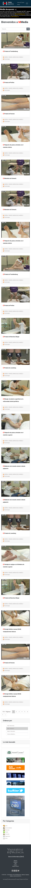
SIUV (27, 879)
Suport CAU (22, 879)
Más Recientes (10, 725)
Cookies (17, 879)
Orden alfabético (11, 734)
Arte (6, 825)
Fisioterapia (7, 59)
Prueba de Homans (9, 113)
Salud (6, 832)
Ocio (6, 838)
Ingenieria (7, 836)
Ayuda (18, 4)
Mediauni (15, 862)
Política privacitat (11, 879)
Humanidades (8, 828)
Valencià (19, 2)
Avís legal (5, 879)
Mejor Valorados (11, 731)
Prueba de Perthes (8, 82)
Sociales (7, 834)
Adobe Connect (15, 866)
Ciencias (7, 830)
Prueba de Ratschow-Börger (11, 336)
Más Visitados (10, 728)
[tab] (15, 826)
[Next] (5, 714)
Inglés (23, 2)
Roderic (15, 865)
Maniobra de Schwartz (9, 178)
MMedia (15, 860)
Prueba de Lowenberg (9, 368)
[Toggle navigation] (27, 3)
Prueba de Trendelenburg (10, 51)
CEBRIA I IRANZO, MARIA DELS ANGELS (13, 57)
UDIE (16, 863)
